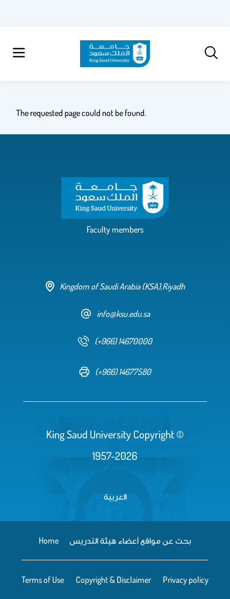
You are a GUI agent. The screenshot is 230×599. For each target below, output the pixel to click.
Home (49, 540)
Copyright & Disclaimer (113, 579)
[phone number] (115, 341)
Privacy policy (186, 579)
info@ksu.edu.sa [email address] (115, 313)
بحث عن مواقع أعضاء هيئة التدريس (130, 540)
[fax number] (115, 371)
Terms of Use (42, 579)
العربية (115, 496)
